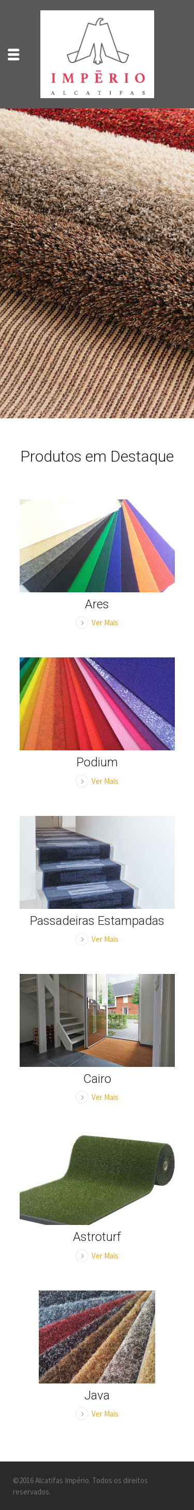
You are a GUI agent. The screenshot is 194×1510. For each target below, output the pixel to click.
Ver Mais (105, 622)
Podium (97, 762)
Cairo (97, 1079)
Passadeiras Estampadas (97, 921)
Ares (97, 604)
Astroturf (97, 1237)
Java (97, 1395)
